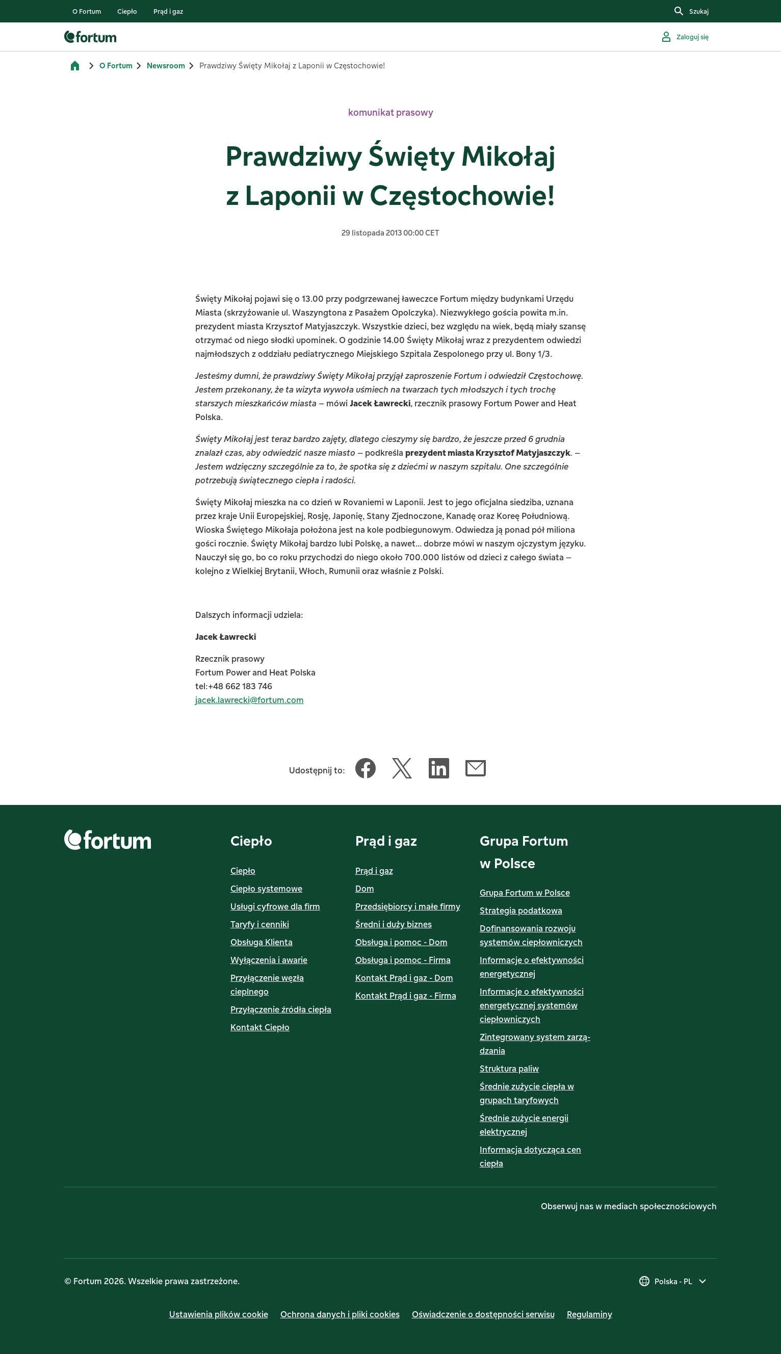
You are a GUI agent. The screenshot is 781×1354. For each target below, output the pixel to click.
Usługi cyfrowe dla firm (275, 906)
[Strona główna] (75, 66)
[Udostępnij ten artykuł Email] (475, 770)
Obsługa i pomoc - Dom (401, 942)
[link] (86, 11)
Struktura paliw (509, 1068)
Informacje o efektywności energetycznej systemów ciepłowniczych (532, 1005)
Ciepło (242, 870)
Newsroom (166, 65)
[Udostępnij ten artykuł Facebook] (365, 770)
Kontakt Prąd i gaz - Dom (404, 977)
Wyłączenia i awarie (268, 960)
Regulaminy (589, 1314)
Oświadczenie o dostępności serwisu (483, 1314)
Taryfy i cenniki (259, 924)
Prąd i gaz (374, 870)
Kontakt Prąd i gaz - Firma (405, 995)
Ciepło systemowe (266, 888)
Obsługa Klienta (261, 942)
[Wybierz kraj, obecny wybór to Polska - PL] (673, 1281)
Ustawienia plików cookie (218, 1314)
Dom (364, 888)
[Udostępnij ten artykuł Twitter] (402, 770)
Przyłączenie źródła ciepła (280, 1009)
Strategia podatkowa (521, 910)
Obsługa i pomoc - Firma (403, 960)
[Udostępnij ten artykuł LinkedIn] (439, 770)
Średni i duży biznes (393, 924)
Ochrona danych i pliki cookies (340, 1314)
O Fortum (116, 65)
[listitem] (86, 11)
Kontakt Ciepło (260, 1027)
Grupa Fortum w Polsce (525, 892)
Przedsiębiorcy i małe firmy (407, 906)
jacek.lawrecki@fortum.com (249, 700)
